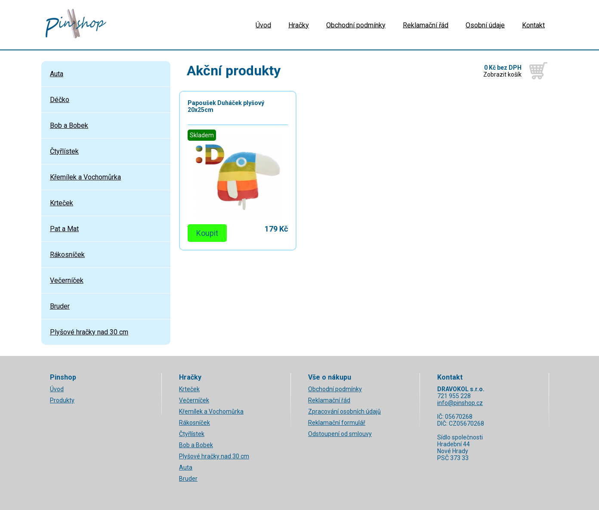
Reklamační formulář (336, 422)
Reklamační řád (425, 25)
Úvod (263, 25)
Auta (56, 74)
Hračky (298, 25)
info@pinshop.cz (460, 402)
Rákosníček (67, 254)
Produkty (62, 400)
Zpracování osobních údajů (344, 411)
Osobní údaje (485, 25)
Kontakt (533, 25)
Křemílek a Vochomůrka (85, 177)
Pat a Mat (64, 229)
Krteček (61, 203)
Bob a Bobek (69, 125)
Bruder (60, 306)
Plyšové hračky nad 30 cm (89, 332)
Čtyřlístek (64, 151)
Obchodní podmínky (356, 25)
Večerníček (66, 280)
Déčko (59, 100)
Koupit (207, 233)
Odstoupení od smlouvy (340, 433)
